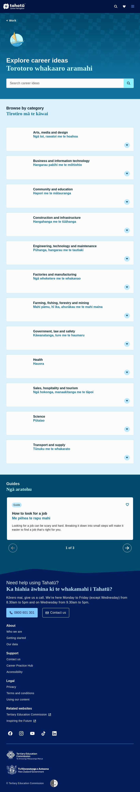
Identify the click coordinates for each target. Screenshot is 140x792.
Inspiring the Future (21, 720)
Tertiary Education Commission (29, 714)
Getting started (16, 638)
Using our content (18, 699)
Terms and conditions (20, 693)
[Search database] (128, 83)
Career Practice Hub (20, 665)
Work (12, 20)
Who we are (14, 631)
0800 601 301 (22, 612)
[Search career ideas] (70, 83)
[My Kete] (124, 6)
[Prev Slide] (12, 548)
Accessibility (14, 671)
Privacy (11, 686)
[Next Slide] (127, 548)
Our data (12, 644)
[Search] (116, 6)
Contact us (56, 612)
